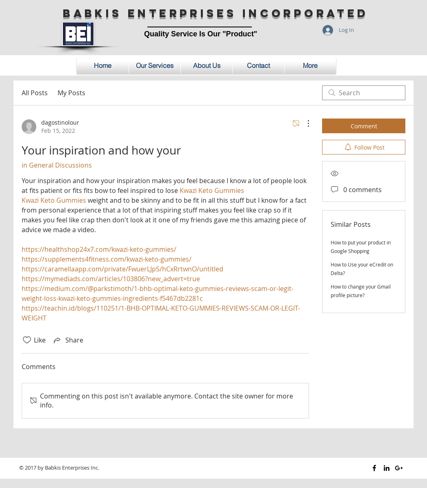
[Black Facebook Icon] (374, 468)
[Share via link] (67, 340)
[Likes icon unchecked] (27, 340)
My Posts (71, 92)
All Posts (35, 92)
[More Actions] (304, 123)
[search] (363, 92)
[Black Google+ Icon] (399, 468)
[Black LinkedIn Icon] (387, 468)
